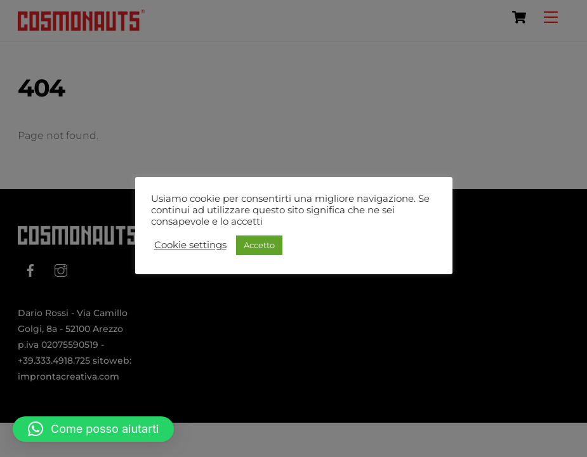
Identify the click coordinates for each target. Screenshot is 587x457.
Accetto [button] (259, 245)
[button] (93, 429)
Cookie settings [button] (190, 245)
